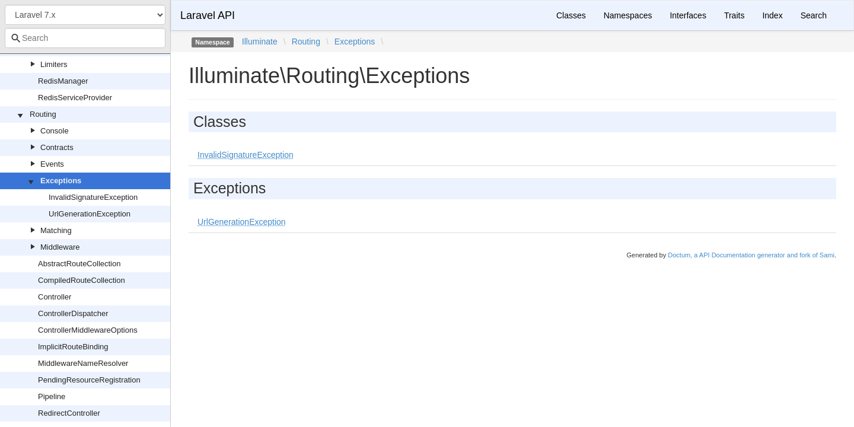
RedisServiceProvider (75, 97)
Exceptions (60, 180)
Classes (571, 15)
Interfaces (688, 15)
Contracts (57, 147)
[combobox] (85, 38)
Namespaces (628, 15)
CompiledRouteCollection (81, 280)
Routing (43, 114)
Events (52, 164)
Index (772, 15)
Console (54, 130)
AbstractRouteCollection (79, 263)
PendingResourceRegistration (89, 379)
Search (814, 15)
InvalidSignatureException (93, 197)
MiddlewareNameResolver (83, 363)
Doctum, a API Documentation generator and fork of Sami (751, 255)
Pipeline (51, 396)
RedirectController (69, 413)
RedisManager (63, 81)
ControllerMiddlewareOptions (88, 330)
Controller (54, 296)
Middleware (59, 247)
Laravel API (207, 15)
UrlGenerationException (89, 213)
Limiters (54, 64)
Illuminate (260, 41)
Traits (734, 15)
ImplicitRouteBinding (73, 346)
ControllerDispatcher (73, 313)
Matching (56, 230)
